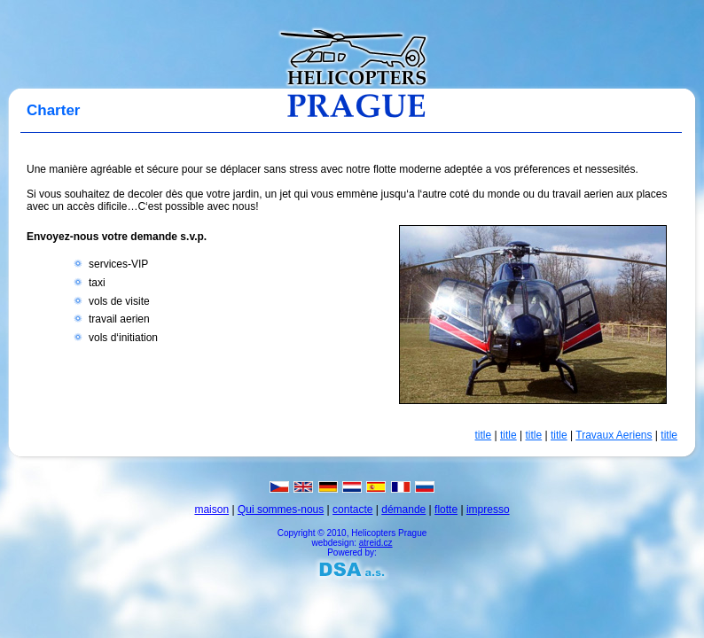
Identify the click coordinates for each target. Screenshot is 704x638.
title (483, 435)
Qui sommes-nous (281, 509)
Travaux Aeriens (613, 435)
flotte (446, 509)
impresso (488, 509)
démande (403, 509)
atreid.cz (376, 543)
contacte (352, 509)
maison (211, 509)
